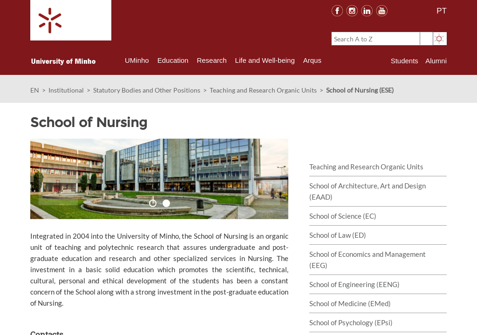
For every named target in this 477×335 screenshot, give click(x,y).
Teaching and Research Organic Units (263, 90)
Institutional (66, 90)
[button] (58, 179)
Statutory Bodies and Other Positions (146, 90)
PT (441, 11)
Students (404, 61)
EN (34, 90)
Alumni (436, 61)
